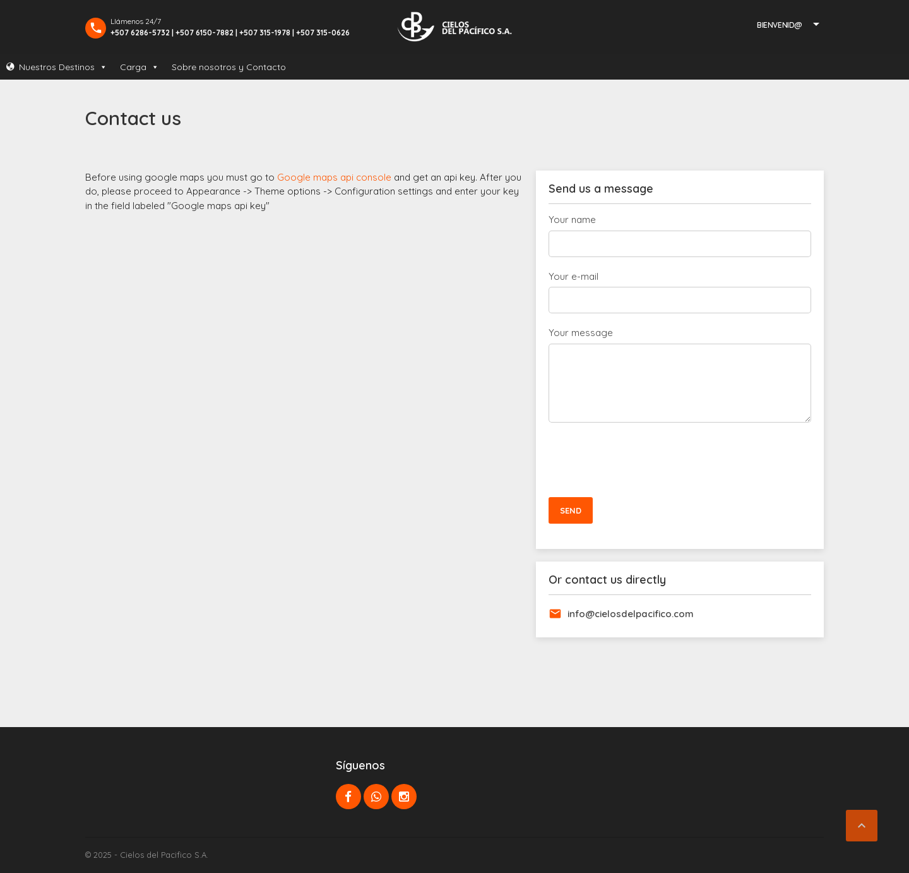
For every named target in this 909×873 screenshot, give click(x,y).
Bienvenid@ (779, 25)
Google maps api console (334, 177)
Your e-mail (573, 276)
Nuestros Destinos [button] (63, 67)
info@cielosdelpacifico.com (630, 614)
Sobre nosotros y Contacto (229, 67)
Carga (139, 67)
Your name (572, 220)
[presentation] (644, 460)
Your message (581, 333)
